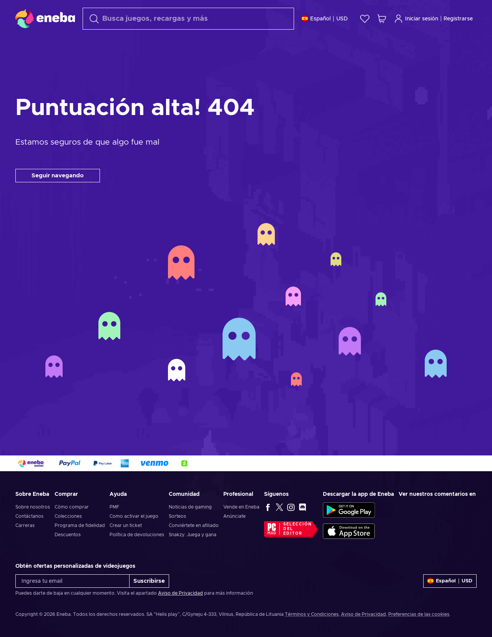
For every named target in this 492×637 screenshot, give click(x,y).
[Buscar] (188, 18)
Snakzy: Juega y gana (192, 534)
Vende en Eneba (241, 507)
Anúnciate (234, 516)
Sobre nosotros (32, 507)
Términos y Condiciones (312, 614)
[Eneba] (45, 18)
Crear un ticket (126, 525)
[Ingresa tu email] (72, 581)
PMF (114, 507)
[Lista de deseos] (364, 19)
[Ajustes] (325, 18)
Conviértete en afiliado (194, 525)
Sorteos (177, 516)
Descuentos (68, 534)
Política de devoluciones (137, 534)
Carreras (25, 525)
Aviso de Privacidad (180, 593)
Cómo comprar (72, 507)
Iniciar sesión (416, 18)
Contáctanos (29, 516)
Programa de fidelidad (80, 525)
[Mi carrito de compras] (381, 19)
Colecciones (68, 516)
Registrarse (458, 19)
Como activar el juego (134, 516)
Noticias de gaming (190, 507)
